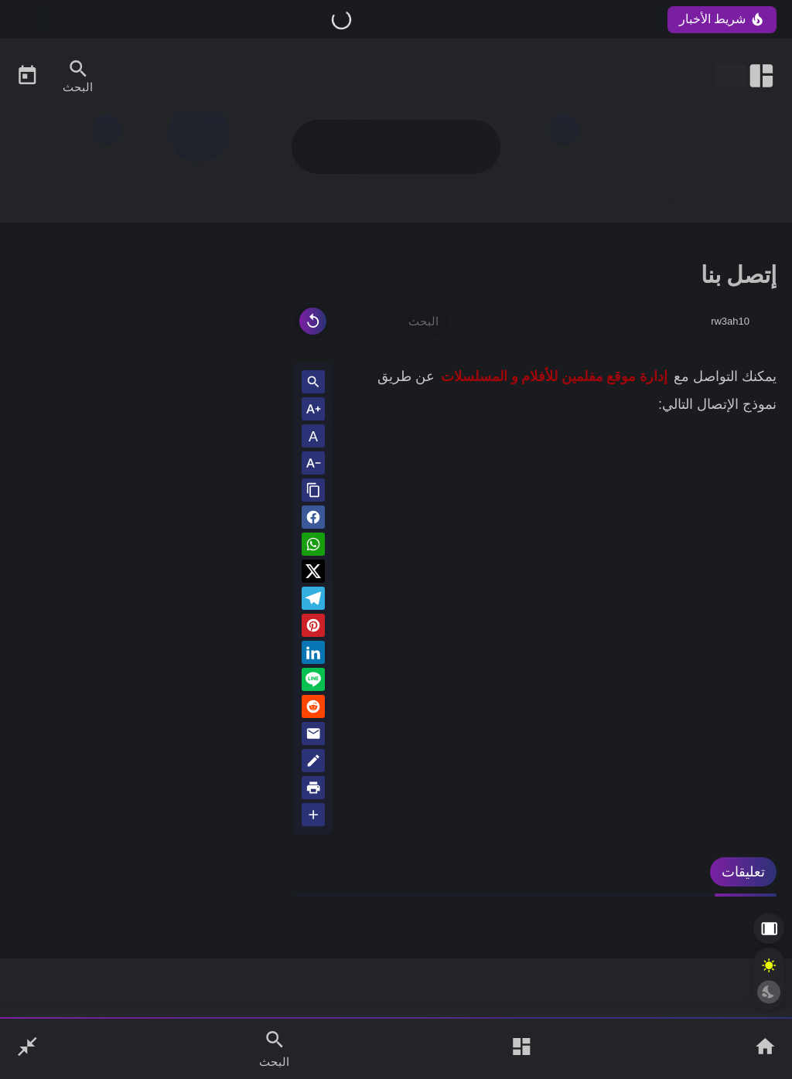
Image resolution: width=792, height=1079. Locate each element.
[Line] (313, 682)
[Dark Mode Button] (769, 991)
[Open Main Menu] (521, 1048)
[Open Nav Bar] (746, 75)
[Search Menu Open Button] (78, 75)
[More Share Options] (313, 816)
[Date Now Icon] (27, 75)
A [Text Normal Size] (313, 436)
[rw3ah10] (765, 320)
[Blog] (313, 763)
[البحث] (371, 321)
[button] (313, 519)
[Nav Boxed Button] (27, 1048)
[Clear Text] (312, 321)
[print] (313, 790)
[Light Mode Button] (769, 965)
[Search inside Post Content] (313, 383)
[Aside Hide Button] (768, 928)
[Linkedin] (313, 655)
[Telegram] (313, 601)
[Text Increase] (313, 410)
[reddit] (313, 709)
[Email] (313, 736)
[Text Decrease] (313, 464)
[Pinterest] (313, 628)
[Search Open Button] (274, 1048)
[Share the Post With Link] (313, 491)
